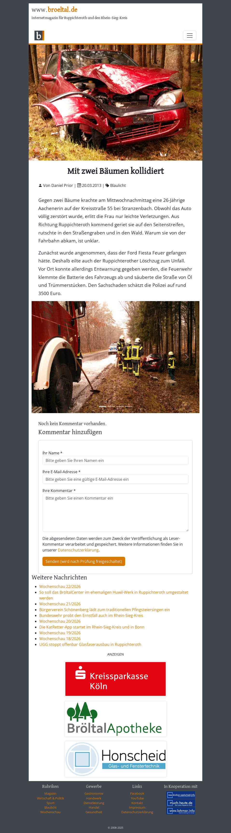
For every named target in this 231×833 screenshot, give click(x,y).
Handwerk (93, 798)
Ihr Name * (52, 453)
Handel (94, 807)
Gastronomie (93, 793)
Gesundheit (94, 812)
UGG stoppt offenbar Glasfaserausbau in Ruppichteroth (90, 644)
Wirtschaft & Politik (50, 798)
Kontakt (137, 803)
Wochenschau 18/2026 (60, 638)
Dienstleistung (94, 803)
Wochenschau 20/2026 (60, 621)
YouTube (137, 798)
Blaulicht (50, 807)
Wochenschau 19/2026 (60, 632)
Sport (50, 803)
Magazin (50, 793)
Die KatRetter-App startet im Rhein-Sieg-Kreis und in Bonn (91, 627)
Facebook (137, 793)
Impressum (137, 807)
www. (54, 10)
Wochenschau (50, 812)
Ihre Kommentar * (59, 490)
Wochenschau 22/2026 (60, 586)
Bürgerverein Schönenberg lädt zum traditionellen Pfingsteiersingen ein (104, 609)
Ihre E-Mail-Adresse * (61, 471)
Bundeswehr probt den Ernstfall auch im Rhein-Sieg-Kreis (91, 615)
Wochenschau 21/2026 (60, 604)
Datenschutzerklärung (78, 550)
